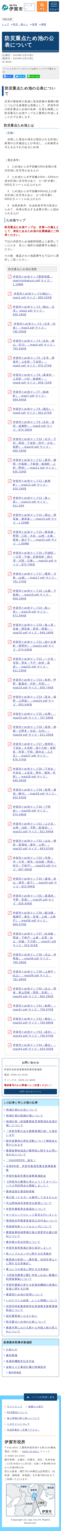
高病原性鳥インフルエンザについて (29, 1226)
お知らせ (11, 1349)
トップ (5, 24)
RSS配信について (17, 1412)
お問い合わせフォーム (31, 1091)
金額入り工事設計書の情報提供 (26, 1367)
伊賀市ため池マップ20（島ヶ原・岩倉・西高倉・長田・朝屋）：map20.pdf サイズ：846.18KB (32, 628)
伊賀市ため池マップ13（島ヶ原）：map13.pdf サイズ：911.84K (29, 502)
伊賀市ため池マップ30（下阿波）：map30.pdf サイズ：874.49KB (29, 810)
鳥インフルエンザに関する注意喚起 (29, 1253)
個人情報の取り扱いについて (23, 1418)
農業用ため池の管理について (24, 1294)
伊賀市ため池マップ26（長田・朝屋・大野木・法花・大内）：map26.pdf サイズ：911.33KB (32, 731)
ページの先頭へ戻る (43, 1397)
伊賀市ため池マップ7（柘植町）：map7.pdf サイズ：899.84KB (28, 396)
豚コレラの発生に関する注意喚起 (27, 1269)
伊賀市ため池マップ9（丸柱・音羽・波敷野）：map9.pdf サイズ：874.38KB (31, 426)
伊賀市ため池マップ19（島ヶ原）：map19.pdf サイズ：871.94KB (29, 611)
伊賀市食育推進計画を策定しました (29, 1247)
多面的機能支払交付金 (20, 1361)
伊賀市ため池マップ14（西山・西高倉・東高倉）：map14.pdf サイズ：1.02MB (32, 519)
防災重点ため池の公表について (26, 1321)
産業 (34, 24)
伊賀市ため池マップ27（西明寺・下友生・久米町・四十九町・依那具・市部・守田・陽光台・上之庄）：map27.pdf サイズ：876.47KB (32, 752)
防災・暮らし (20, 24)
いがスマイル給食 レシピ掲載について (32, 1300)
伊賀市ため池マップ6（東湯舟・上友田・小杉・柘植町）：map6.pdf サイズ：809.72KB (31, 379)
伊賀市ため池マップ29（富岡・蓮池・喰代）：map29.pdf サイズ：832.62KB (32, 793)
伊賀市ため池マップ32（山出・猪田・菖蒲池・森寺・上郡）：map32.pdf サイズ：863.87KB (32, 844)
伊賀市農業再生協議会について (26, 1209)
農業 (43, 24)
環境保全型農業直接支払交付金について (32, 1220)
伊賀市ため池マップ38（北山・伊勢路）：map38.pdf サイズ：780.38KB (32, 958)
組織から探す (36, 1406)
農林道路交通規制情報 (20, 1191)
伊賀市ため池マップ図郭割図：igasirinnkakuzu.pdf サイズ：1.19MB (30, 280)
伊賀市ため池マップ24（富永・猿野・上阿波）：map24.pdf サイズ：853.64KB (32, 700)
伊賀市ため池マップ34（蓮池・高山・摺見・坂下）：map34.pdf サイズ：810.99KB (32, 882)
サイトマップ (14, 1406)
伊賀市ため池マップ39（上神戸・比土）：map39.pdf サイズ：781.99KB (32, 975)
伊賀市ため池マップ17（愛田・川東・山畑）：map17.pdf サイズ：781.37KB (32, 577)
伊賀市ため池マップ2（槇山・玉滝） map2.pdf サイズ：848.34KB (31, 310)
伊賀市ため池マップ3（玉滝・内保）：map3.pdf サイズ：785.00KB (32, 327)
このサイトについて (18, 1424)
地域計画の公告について (22, 1109)
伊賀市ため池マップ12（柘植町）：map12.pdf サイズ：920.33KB (29, 485)
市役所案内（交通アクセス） (23, 1430)
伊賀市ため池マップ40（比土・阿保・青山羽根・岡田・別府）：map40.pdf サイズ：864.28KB (32, 992)
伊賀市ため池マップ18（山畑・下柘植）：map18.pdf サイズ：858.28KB (32, 594)
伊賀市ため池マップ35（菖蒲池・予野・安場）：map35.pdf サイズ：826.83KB (32, 899)
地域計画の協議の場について (24, 1115)
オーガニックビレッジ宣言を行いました (32, 1214)
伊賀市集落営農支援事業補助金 (26, 1176)
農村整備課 (15, 1372)
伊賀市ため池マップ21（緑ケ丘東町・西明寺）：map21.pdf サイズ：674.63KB (32, 646)
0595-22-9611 (30, 1451)
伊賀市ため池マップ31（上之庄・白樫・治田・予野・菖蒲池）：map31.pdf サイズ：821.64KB (32, 827)
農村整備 (11, 1355)
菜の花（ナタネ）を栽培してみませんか (32, 1197)
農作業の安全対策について (23, 1242)
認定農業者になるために (22, 1316)
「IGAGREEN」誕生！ (21, 1160)
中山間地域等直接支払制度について (29, 1203)
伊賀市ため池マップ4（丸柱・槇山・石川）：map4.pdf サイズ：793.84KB (31, 344)
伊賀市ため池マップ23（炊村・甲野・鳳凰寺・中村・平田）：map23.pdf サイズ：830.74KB (32, 683)
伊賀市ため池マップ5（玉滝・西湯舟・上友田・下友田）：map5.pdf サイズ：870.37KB (31, 361)
